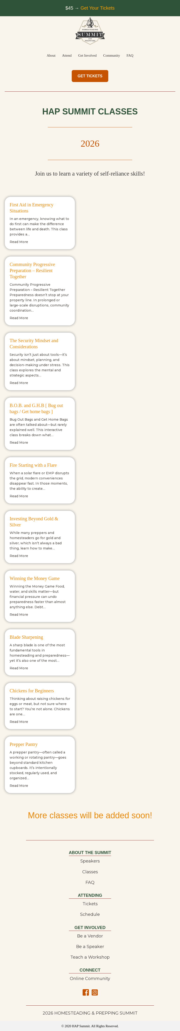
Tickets (90, 903)
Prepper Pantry (24, 744)
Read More (19, 241)
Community (111, 55)
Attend (67, 55)
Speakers (90, 861)
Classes (90, 871)
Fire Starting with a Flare (33, 465)
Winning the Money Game (35, 578)
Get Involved (87, 55)
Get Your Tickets (97, 8)
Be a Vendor (90, 936)
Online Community (90, 978)
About (51, 55)
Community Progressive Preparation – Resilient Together (32, 270)
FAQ (130, 55)
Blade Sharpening (26, 637)
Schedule (90, 914)
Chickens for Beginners (32, 690)
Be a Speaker (90, 946)
